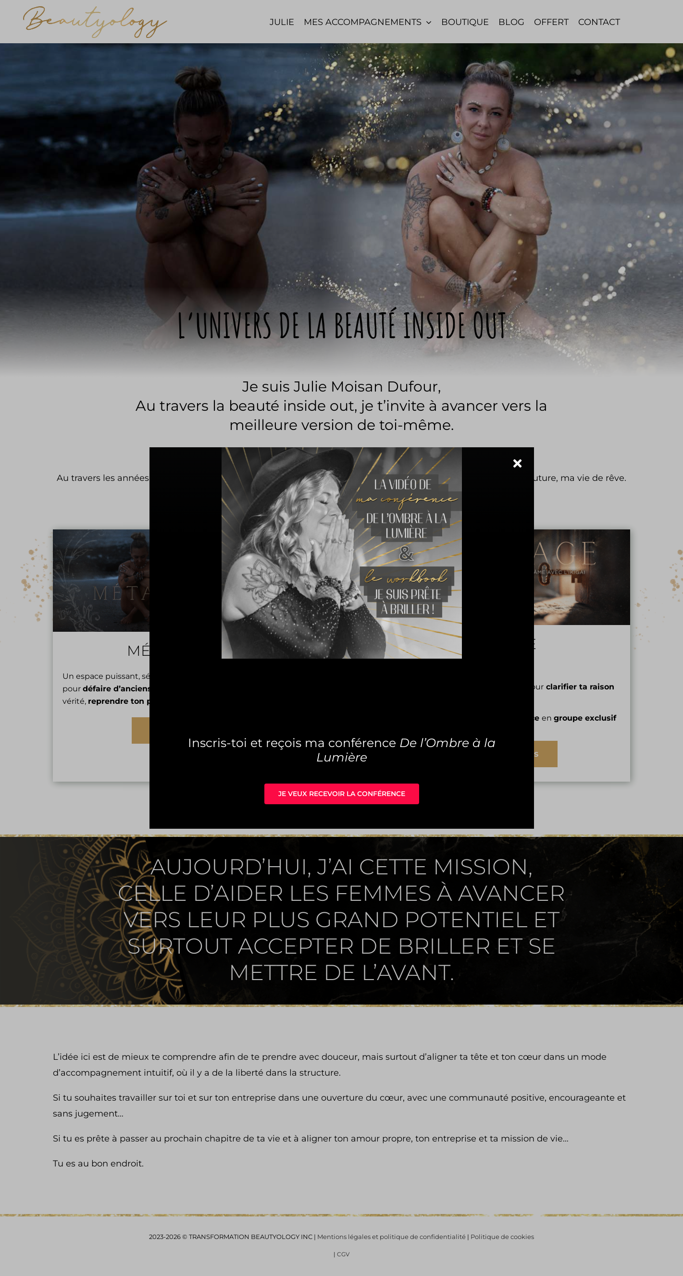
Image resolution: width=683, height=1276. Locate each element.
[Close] (517, 463)
